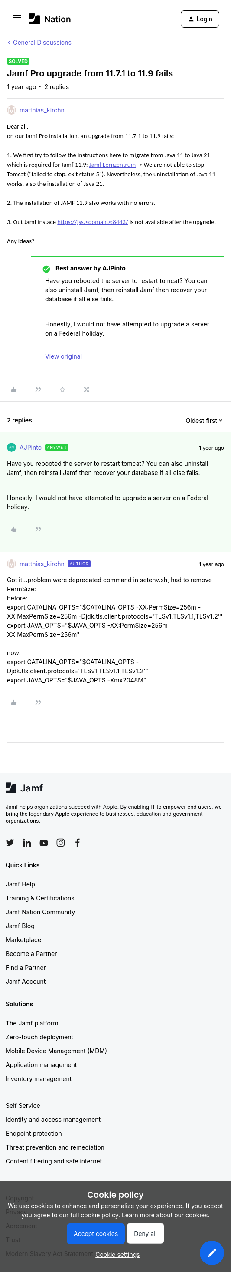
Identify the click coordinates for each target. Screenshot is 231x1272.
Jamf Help (20, 884)
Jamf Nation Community (40, 912)
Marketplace (23, 939)
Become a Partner (31, 953)
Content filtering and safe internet (54, 1161)
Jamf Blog (20, 925)
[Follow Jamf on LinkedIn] (27, 842)
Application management (41, 1064)
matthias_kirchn (42, 110)
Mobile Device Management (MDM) (56, 1051)
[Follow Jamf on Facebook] (77, 842)
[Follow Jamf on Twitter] (10, 842)
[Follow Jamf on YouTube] (43, 843)
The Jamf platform (32, 1023)
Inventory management (39, 1078)
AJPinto (31, 447)
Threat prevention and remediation (55, 1147)
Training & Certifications (40, 898)
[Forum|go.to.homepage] (50, 18)
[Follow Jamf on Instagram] (60, 842)
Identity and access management (53, 1119)
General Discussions (42, 42)
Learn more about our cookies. (166, 1215)
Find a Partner (26, 967)
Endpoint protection (34, 1133)
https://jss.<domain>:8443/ (92, 222)
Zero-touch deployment (39, 1037)
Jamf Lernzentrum (112, 164)
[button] (17, 20)
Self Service (23, 1105)
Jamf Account (26, 981)
